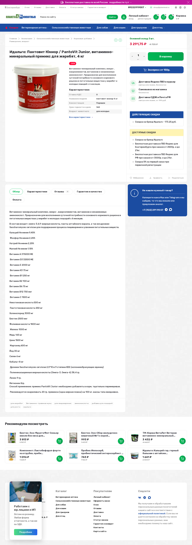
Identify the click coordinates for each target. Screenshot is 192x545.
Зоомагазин (26, 39)
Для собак (102, 27)
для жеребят (17, 403)
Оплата (62, 7)
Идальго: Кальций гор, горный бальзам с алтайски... (160, 451)
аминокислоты (82, 403)
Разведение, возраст (19, 41)
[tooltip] (115, 40)
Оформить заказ (101, 501)
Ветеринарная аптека (34, 27)
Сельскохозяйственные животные (71, 27)
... (111, 7)
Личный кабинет (101, 497)
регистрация (144, 19)
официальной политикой (151, 513)
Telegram (174, 197)
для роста (15, 407)
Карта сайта (99, 531)
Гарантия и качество (89, 191)
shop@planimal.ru (161, 7)
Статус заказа (76, 7)
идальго (27, 407)
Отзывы (37, 7)
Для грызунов (139, 27)
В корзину (165, 56)
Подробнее (39, 532)
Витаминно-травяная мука (38, 403)
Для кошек (120, 27)
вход (131, 19)
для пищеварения (62, 403)
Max (162, 197)
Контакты (98, 527)
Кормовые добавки (83, 39)
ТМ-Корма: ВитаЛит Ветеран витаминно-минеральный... (159, 434)
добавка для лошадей (102, 403)
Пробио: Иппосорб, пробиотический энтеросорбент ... (102, 451)
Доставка (50, 7)
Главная (13, 39)
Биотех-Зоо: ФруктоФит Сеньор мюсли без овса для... (39, 434)
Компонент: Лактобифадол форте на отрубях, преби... (40, 451)
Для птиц (157, 27)
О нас (27, 7)
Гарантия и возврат (97, 7)
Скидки (13, 27)
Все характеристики (79, 117)
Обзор (16, 191)
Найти (112, 17)
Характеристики (37, 191)
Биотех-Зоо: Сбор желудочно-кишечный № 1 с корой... (99, 434)
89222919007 (136, 7)
